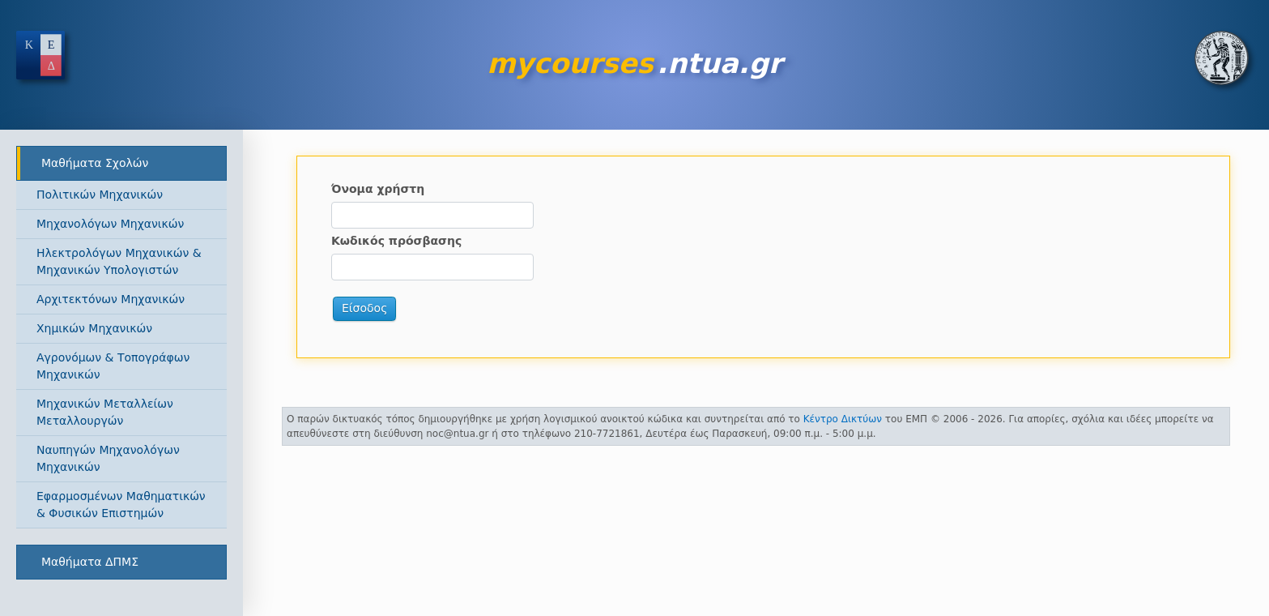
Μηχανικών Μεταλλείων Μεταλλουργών (104, 412)
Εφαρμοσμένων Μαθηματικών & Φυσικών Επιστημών (121, 505)
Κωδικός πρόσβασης (396, 240)
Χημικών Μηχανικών (94, 328)
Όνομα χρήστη (377, 188)
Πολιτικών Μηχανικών (99, 194)
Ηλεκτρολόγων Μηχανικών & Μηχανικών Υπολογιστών (119, 261)
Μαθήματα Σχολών (94, 162)
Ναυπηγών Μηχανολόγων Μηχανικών (108, 458)
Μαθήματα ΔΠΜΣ (89, 561)
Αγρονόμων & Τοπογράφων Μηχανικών (112, 366)
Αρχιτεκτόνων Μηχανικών (110, 299)
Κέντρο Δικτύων (842, 419)
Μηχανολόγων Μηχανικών (110, 223)
